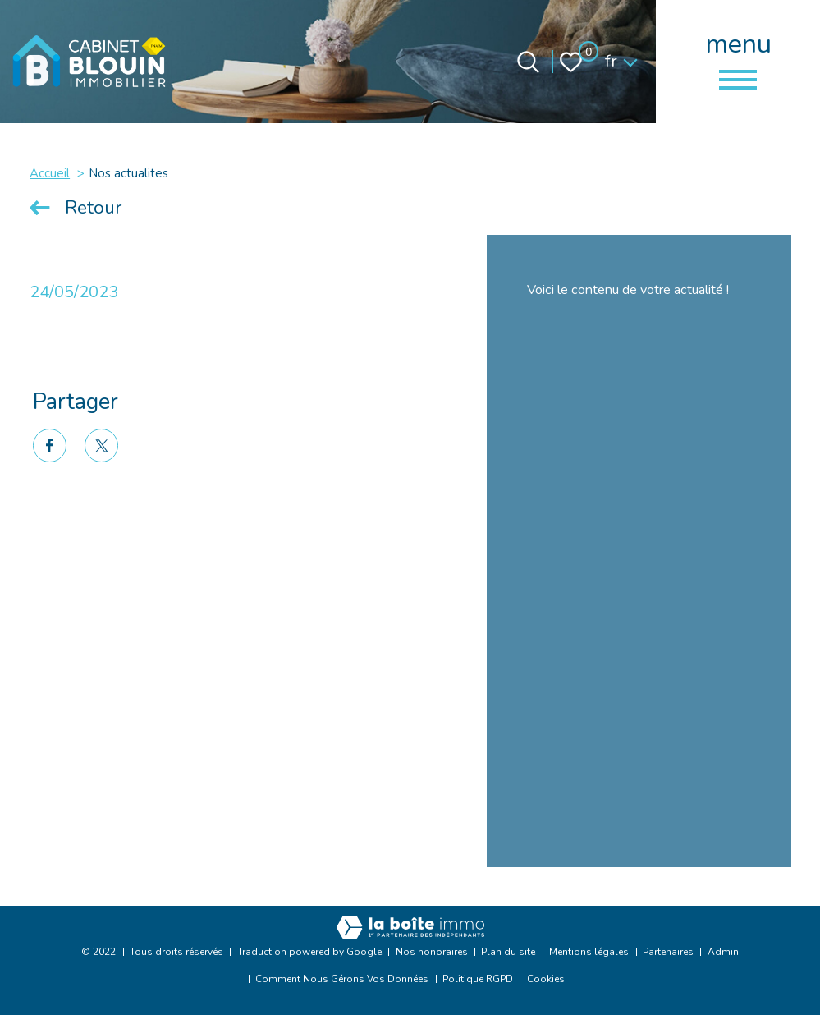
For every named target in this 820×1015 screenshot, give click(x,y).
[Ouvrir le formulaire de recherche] (528, 62)
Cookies (546, 978)
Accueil (50, 173)
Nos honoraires (432, 951)
